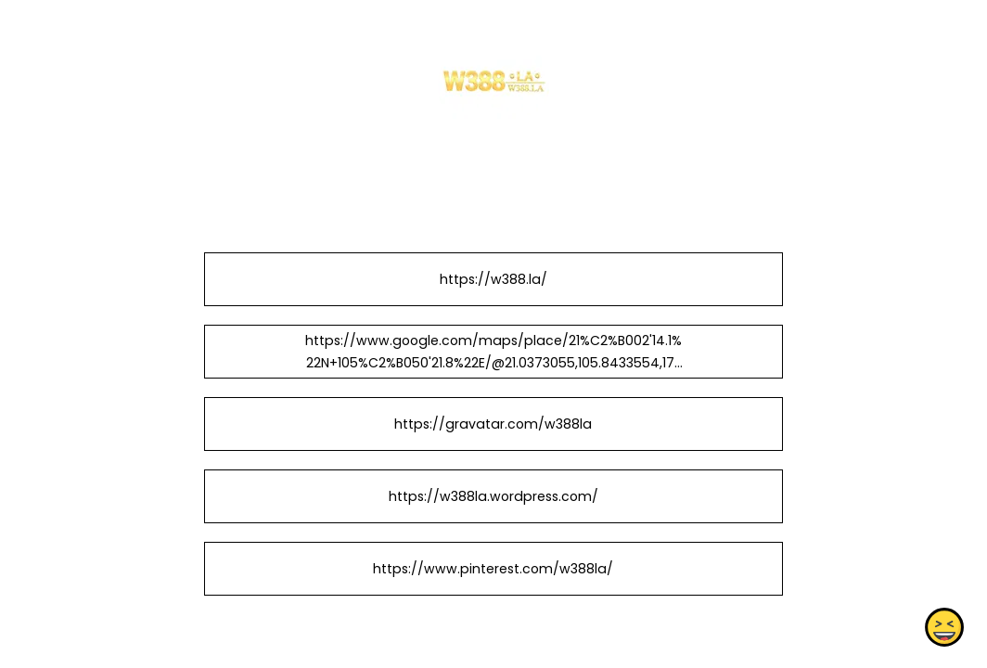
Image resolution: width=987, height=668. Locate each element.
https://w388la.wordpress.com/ (493, 496)
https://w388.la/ (493, 279)
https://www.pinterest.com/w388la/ (493, 568)
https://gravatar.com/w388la (493, 424)
